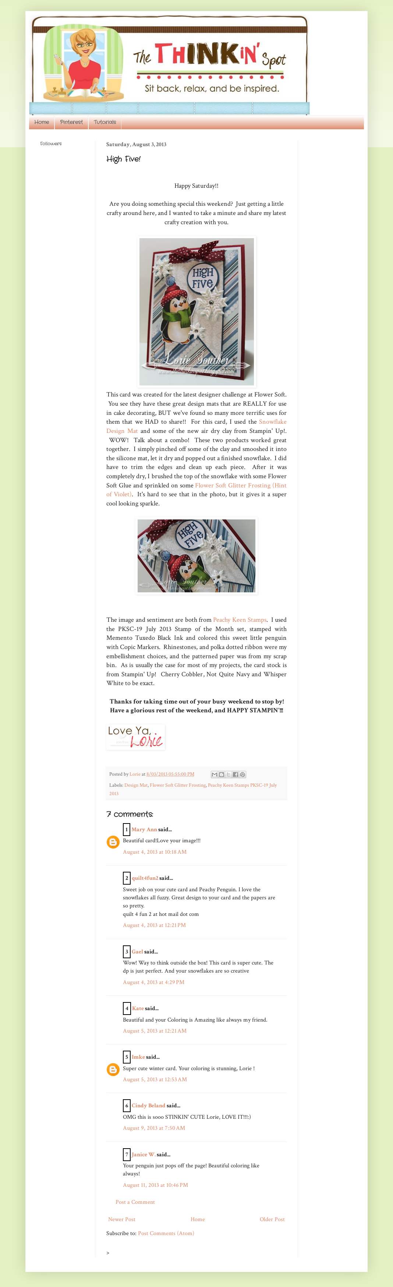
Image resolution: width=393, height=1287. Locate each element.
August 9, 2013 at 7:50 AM (154, 1128)
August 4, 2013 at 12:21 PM (154, 925)
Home (41, 122)
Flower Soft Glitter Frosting (178, 785)
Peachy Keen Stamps (239, 620)
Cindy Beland (149, 1106)
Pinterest (71, 122)
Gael (137, 952)
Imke (138, 1057)
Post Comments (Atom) (166, 1233)
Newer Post (121, 1219)
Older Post (272, 1219)
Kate (138, 1008)
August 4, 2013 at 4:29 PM (153, 982)
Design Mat (136, 785)
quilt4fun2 (145, 878)
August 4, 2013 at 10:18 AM (155, 852)
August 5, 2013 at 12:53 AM (155, 1079)
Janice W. (144, 1155)
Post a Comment (135, 1202)
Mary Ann (144, 829)
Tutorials (105, 122)
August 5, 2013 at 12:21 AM (155, 1031)
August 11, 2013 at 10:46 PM (155, 1185)
